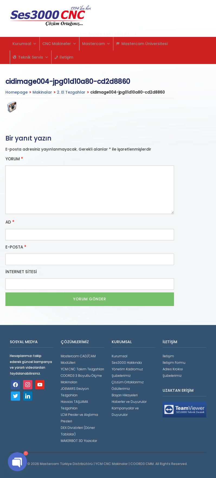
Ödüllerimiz (121, 388)
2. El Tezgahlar (71, 92)
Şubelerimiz (121, 375)
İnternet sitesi (21, 272)
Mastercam (96, 43)
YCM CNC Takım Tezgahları (82, 369)
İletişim (66, 57)
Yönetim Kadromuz (127, 369)
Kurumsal (24, 43)
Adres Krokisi (173, 369)
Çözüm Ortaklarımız (128, 382)
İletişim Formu (174, 362)
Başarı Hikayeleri (125, 395)
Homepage (16, 92)
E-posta (15, 247)
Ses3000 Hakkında (127, 362)
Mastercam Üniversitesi (144, 43)
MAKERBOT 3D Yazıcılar (79, 440)
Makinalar (42, 92)
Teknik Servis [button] (33, 57)
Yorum (14, 159)
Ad (9, 222)
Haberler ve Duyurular (129, 401)
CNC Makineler (59, 43)
